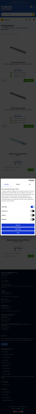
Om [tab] (29, 184)
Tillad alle (18, 225)
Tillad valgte (18, 229)
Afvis (18, 232)
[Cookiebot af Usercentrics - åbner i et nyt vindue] (28, 180)
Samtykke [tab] (6, 184)
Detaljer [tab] (18, 184)
